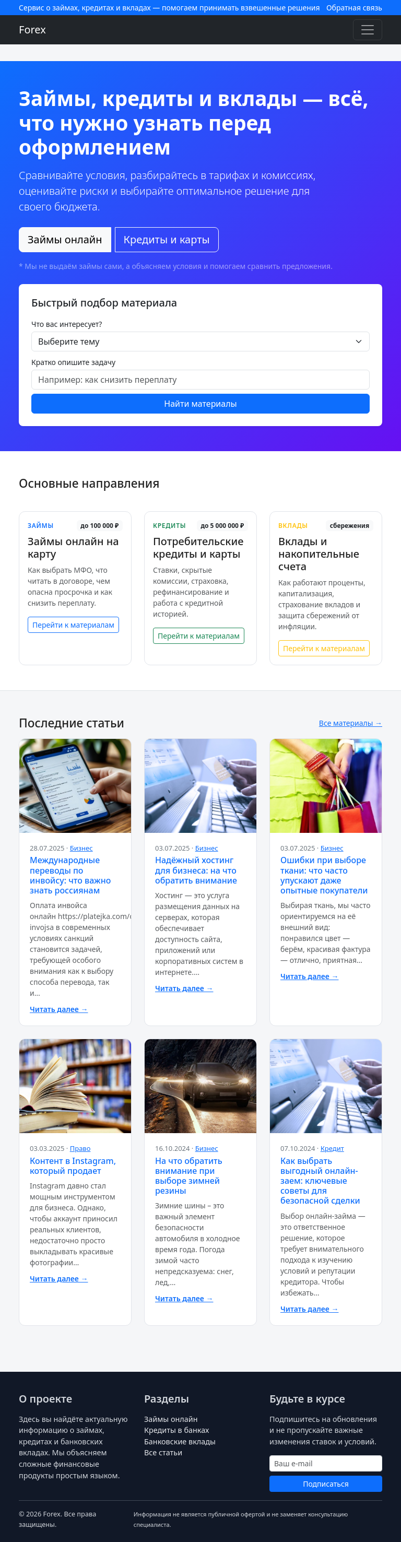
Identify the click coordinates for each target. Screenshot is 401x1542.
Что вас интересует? (66, 324)
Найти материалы (200, 403)
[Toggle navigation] (367, 29)
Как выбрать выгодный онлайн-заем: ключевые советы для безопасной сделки (320, 1181)
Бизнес (81, 848)
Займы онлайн (65, 239)
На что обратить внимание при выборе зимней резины (188, 1176)
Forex (32, 29)
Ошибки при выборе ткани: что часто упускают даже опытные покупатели (324, 875)
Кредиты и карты (167, 239)
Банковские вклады (180, 1441)
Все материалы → (350, 723)
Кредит (332, 1148)
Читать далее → (59, 1009)
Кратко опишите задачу (73, 362)
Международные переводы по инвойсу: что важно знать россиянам (70, 875)
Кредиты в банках (176, 1430)
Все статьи (163, 1452)
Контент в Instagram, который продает (73, 1165)
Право (80, 1148)
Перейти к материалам (73, 625)
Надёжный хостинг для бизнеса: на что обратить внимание (196, 870)
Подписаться (326, 1484)
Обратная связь (354, 8)
